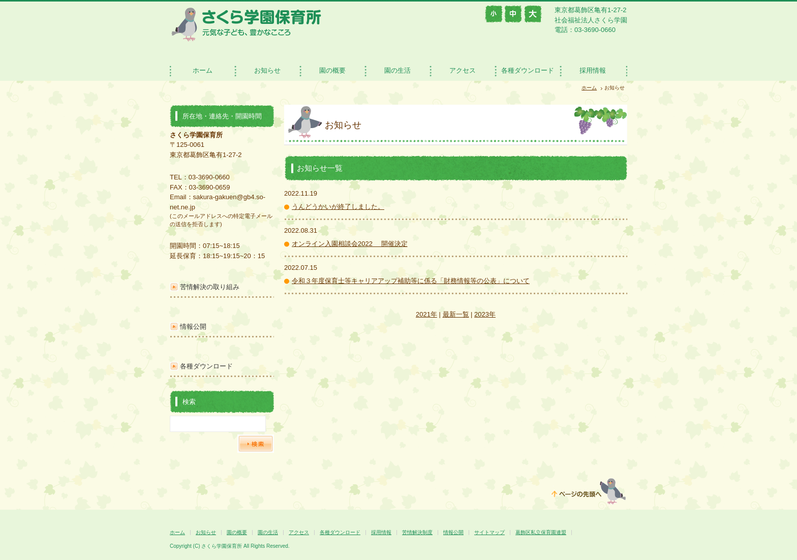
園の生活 (397, 70)
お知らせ (267, 70)
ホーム (202, 70)
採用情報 (592, 70)
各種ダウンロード (527, 70)
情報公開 (193, 326)
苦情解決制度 (417, 532)
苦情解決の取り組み (209, 287)
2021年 (426, 314)
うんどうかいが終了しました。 (338, 206)
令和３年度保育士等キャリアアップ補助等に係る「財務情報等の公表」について (411, 281)
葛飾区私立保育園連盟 (540, 532)
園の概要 (332, 70)
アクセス (462, 70)
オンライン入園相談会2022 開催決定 (350, 243)
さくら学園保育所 (246, 24)
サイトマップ (489, 532)
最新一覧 (456, 314)
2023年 (485, 314)
